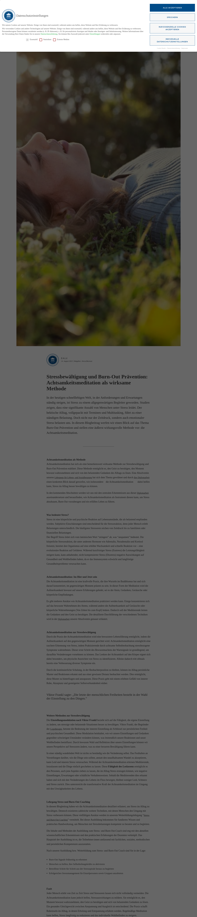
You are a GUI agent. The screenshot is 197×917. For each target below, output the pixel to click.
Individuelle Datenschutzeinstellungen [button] (172, 39)
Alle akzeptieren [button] (172, 7)
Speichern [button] (172, 17)
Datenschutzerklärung (49, 34)
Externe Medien (61, 39)
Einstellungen (95, 34)
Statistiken (45, 39)
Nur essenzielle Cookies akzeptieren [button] (172, 27)
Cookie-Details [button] (161, 48)
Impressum (184, 48)
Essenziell (32, 39)
